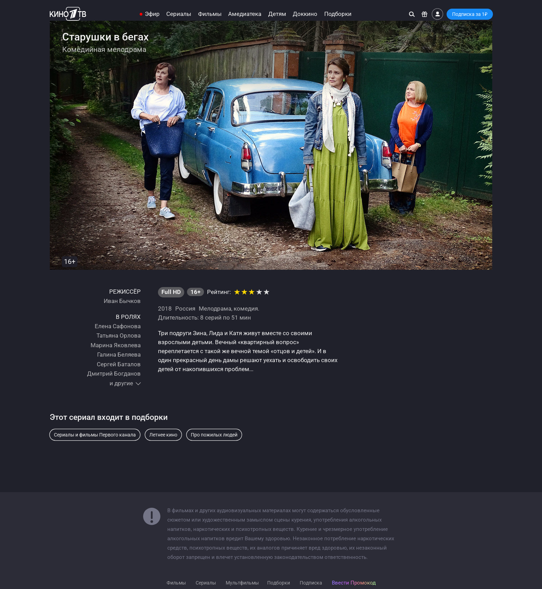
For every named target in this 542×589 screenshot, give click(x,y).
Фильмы (210, 14)
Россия (185, 308)
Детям (277, 14)
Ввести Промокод (354, 583)
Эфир (152, 14)
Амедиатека (244, 14)
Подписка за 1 (469, 14)
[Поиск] (412, 14)
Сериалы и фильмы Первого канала (95, 435)
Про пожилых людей (214, 435)
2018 (165, 308)
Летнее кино (163, 435)
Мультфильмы (242, 583)
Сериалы (178, 14)
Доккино (305, 14)
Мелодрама (215, 308)
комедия (246, 308)
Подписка (311, 583)
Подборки (338, 14)
